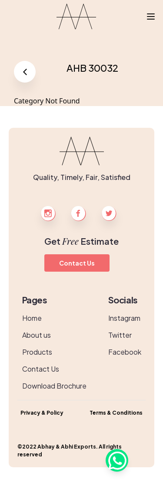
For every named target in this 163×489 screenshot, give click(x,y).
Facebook (124, 351)
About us (36, 334)
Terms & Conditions (116, 412)
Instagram (124, 318)
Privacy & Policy (41, 412)
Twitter (120, 334)
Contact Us (77, 263)
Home (32, 318)
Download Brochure (54, 385)
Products (37, 351)
